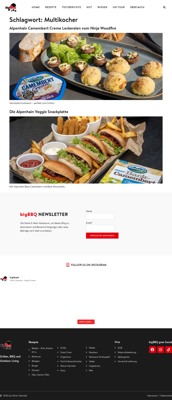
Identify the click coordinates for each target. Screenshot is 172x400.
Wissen (102, 7)
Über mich (137, 7)
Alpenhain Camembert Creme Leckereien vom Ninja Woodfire (62, 28)
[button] (164, 7)
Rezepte (50, 7)
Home (36, 7)
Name (100, 214)
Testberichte (71, 7)
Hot (89, 7)
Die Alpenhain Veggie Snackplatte (38, 111)
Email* (100, 226)
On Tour (119, 7)
